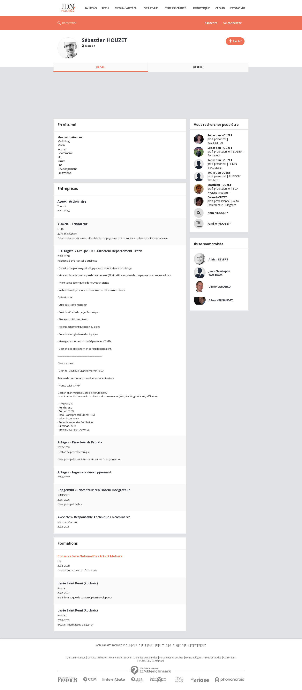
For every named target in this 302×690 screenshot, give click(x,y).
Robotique (201, 8)
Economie (237, 8)
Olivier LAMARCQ (219, 287)
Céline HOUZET (217, 197)
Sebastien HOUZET (220, 160)
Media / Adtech (126, 8)
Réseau (198, 67)
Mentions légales (193, 657)
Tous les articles (213, 657)
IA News (91, 8)
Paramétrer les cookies (171, 657)
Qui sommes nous (75, 657)
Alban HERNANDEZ (220, 300)
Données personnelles (145, 657)
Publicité (102, 657)
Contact (91, 657)
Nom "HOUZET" (218, 213)
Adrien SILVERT (218, 259)
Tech (105, 8)
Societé (128, 657)
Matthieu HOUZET (219, 185)
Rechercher (69, 23)
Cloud (220, 8)
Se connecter (232, 23)
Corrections (229, 657)
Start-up (151, 8)
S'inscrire (211, 23)
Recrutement (115, 657)
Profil (100, 67)
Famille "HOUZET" (219, 223)
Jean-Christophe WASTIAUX (219, 273)
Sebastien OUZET (219, 172)
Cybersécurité (175, 8)
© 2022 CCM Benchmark (151, 661)
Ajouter (237, 41)
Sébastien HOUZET (220, 135)
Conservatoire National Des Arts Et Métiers (89, 556)
